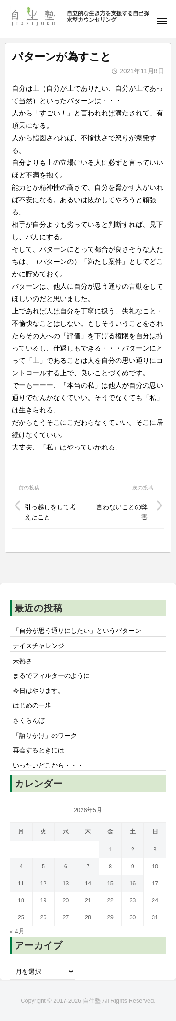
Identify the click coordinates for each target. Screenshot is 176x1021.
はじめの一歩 (32, 705)
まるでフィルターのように (51, 675)
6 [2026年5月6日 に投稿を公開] (65, 866)
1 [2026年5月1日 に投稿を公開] (110, 849)
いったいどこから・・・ (48, 765)
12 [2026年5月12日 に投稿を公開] (43, 883)
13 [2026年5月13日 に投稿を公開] (65, 883)
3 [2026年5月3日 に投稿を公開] (155, 849)
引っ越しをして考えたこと (50, 512)
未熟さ (22, 661)
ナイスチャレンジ (38, 645)
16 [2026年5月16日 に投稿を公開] (132, 883)
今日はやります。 (38, 690)
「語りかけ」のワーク (45, 735)
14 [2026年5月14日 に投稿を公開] (88, 883)
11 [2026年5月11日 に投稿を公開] (21, 883)
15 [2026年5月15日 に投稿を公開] (110, 883)
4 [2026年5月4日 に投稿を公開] (20, 866)
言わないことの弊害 (122, 512)
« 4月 (17, 931)
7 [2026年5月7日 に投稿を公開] (87, 866)
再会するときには (38, 750)
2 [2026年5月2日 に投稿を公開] (132, 849)
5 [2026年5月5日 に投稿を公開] (43, 866)
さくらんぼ (29, 720)
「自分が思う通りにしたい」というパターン (77, 630)
